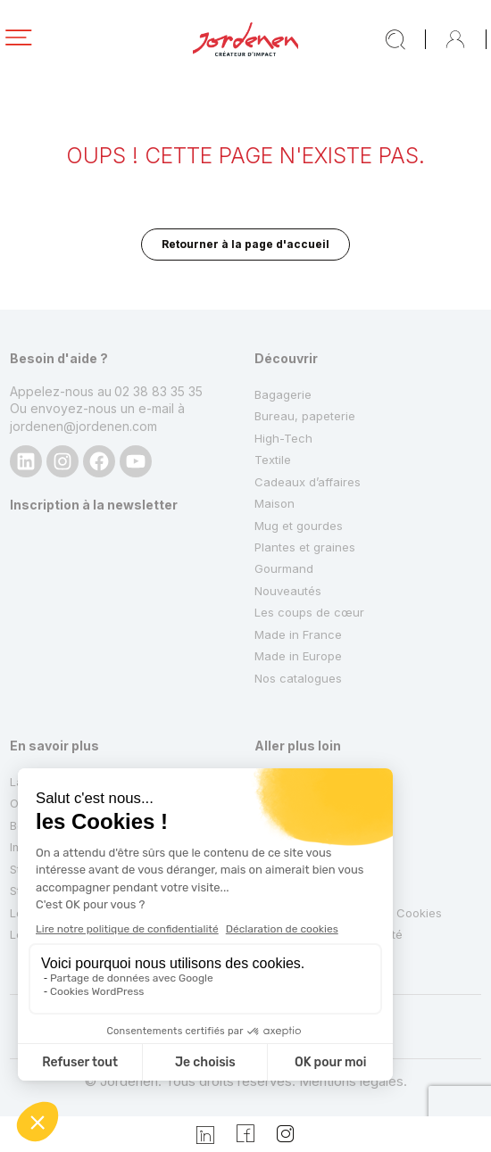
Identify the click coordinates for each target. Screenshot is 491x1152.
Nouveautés (287, 591)
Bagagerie (283, 394)
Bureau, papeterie (304, 416)
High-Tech (283, 438)
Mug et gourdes (298, 525)
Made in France (298, 634)
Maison (274, 503)
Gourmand (283, 568)
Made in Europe (298, 656)
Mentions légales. (353, 1081)
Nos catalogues (298, 678)
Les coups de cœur (309, 612)
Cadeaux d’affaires (307, 482)
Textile (272, 459)
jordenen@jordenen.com (83, 426)
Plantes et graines (304, 547)
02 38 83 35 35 (158, 391)
